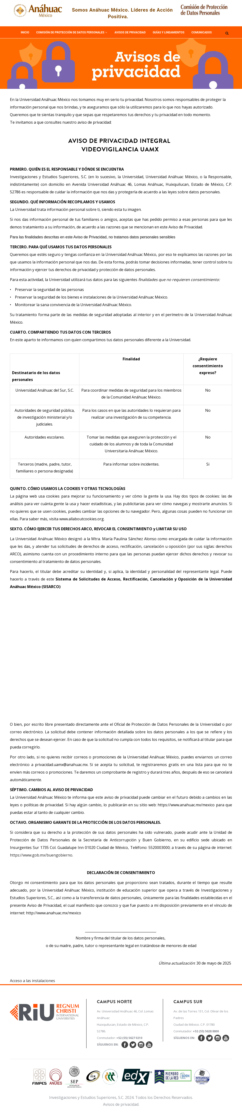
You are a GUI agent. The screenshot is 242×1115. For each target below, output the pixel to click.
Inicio (25, 32)
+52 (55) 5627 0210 (129, 1038)
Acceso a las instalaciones (32, 980)
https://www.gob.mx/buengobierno (41, 855)
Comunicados (201, 32)
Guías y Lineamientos (168, 32)
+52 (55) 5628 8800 (206, 1031)
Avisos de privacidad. (121, 1104)
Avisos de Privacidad (130, 32)
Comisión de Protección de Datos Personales (71, 32)
